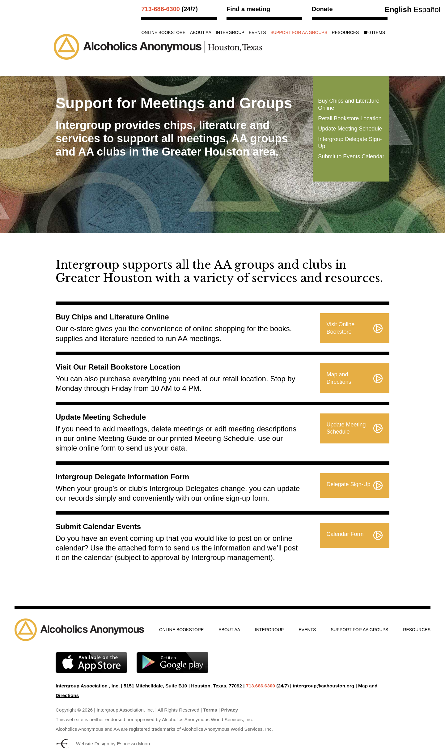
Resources (345, 32)
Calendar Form (345, 534)
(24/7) (169, 9)
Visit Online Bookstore (341, 328)
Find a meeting (248, 9)
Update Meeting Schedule (350, 129)
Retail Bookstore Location (349, 118)
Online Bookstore (163, 32)
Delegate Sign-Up (349, 484)
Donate (322, 9)
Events (257, 32)
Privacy (229, 709)
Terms (210, 709)
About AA (200, 32)
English (398, 9)
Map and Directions (339, 378)
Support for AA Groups (298, 32)
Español (426, 9)
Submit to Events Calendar (351, 156)
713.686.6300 (260, 685)
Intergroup (230, 32)
